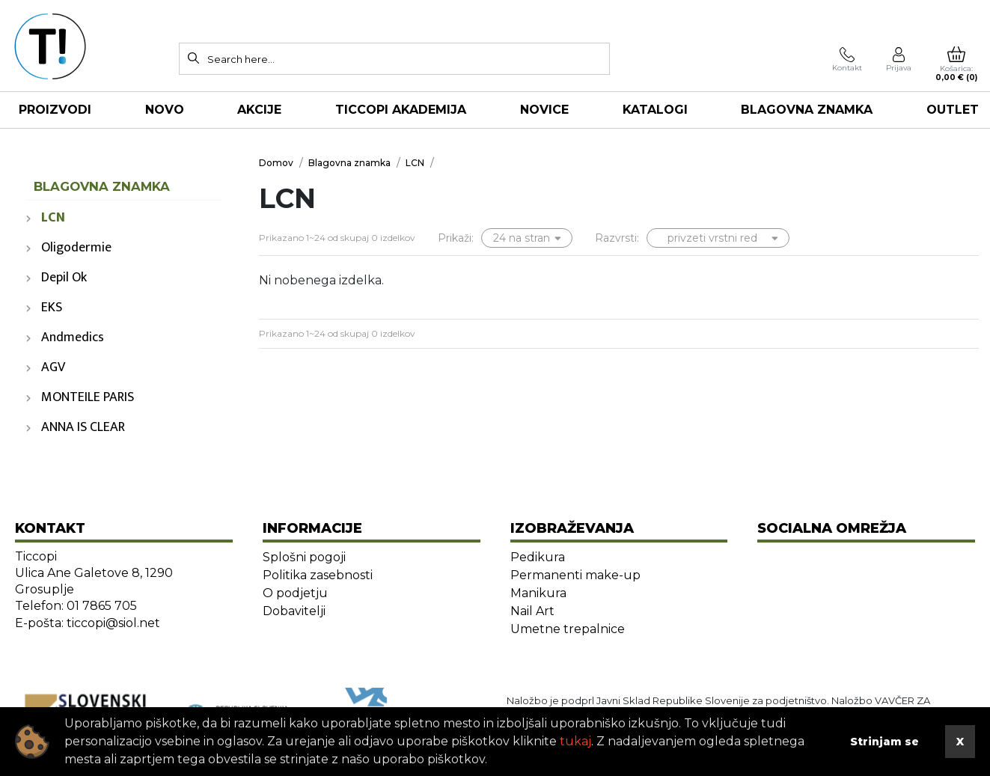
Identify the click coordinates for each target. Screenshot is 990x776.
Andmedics (72, 337)
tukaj (575, 741)
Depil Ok (64, 277)
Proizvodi (55, 110)
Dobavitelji (294, 611)
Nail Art (532, 611)
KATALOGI (655, 110)
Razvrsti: (617, 238)
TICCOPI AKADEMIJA (400, 110)
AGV (53, 367)
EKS (51, 307)
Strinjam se (884, 741)
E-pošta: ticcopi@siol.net (87, 623)
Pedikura (537, 557)
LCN (53, 218)
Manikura (538, 593)
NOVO (164, 110)
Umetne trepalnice (567, 629)
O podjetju (295, 593)
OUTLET (952, 110)
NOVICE (544, 110)
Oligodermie (76, 247)
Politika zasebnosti (318, 575)
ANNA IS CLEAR (83, 427)
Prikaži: (456, 238)
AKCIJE (259, 110)
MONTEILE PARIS (87, 397)
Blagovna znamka (807, 110)
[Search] (194, 58)
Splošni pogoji (304, 557)
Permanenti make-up (575, 575)
